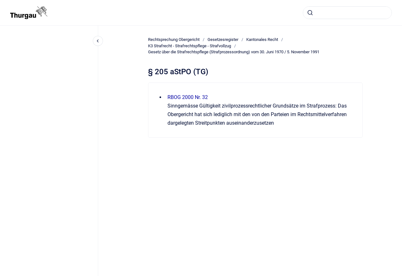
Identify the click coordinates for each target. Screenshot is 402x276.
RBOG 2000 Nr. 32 (187, 97)
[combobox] (347, 13)
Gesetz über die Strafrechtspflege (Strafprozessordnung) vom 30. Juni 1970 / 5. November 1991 (233, 51)
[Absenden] (310, 13)
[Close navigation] (98, 41)
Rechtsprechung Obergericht (174, 39)
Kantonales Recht (262, 39)
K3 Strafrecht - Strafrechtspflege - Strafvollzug (189, 45)
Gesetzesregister (223, 39)
